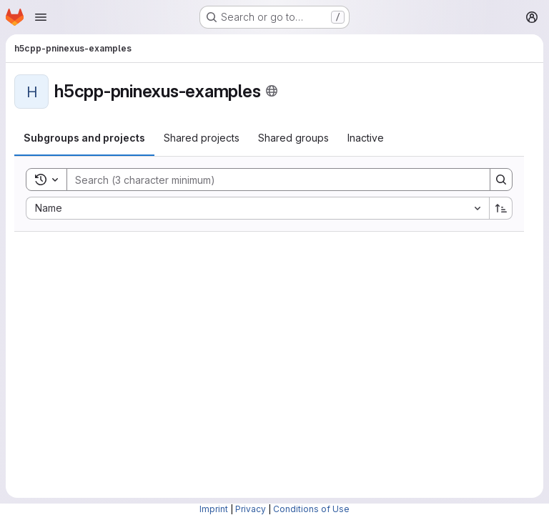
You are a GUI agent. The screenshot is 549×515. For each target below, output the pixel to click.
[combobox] (257, 208)
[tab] (84, 138)
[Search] (271, 179)
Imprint (213, 509)
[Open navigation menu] (40, 17)
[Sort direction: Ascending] (501, 208)
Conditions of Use (311, 509)
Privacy (250, 509)
